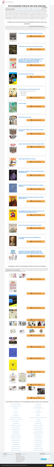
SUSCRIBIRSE (43, 459)
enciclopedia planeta (36, 9)
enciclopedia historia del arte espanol (22, 9)
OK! (49, 465)
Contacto (4, 455)
